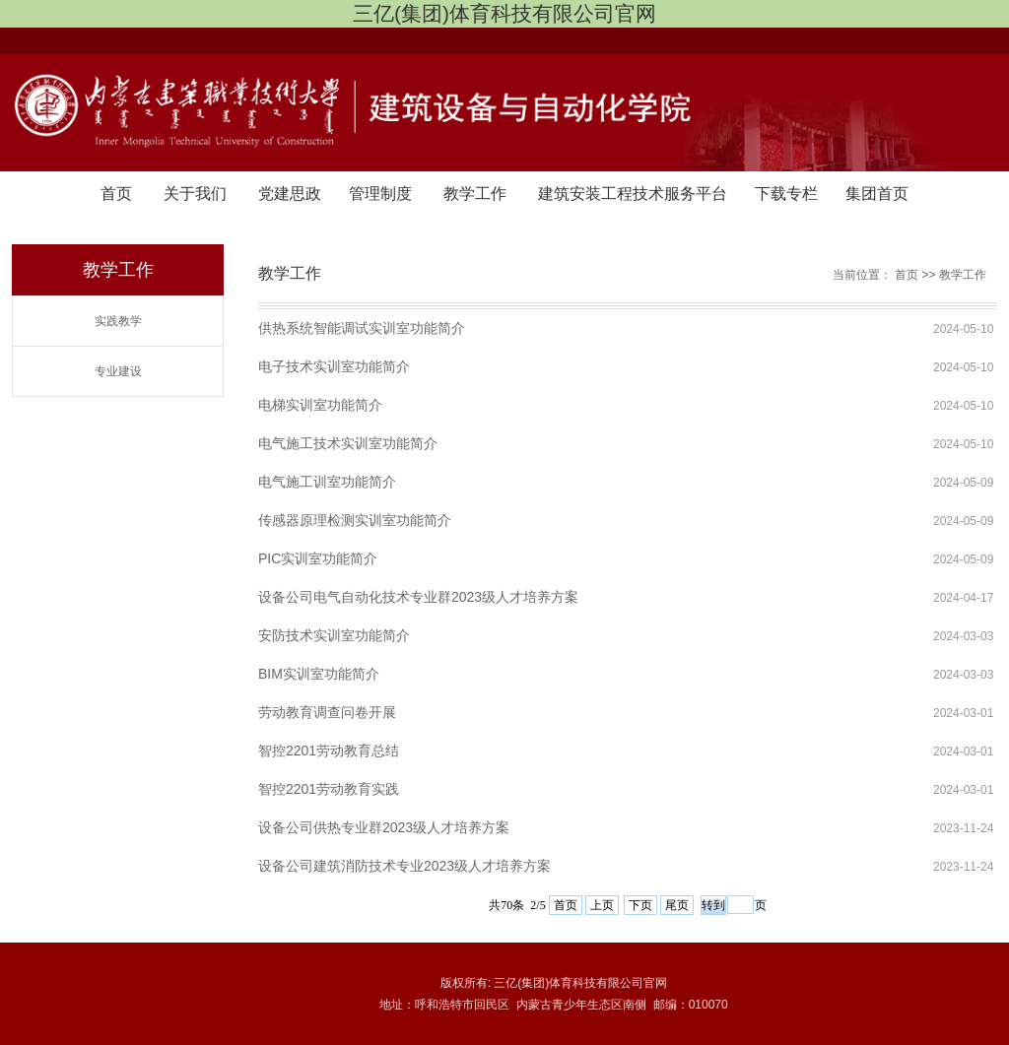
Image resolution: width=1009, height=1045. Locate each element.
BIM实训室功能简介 (318, 674)
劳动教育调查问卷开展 (327, 712)
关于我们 (195, 193)
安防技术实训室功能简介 (334, 635)
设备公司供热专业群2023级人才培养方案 (383, 827)
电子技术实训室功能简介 (334, 366)
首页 (116, 193)
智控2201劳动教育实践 (328, 789)
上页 (602, 905)
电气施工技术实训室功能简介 (347, 443)
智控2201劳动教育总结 (328, 750)
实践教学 (118, 321)
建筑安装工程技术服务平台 (632, 193)
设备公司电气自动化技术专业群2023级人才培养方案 (418, 597)
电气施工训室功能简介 (327, 482)
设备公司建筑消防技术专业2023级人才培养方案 (404, 866)
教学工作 (474, 193)
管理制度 (380, 193)
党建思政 (289, 193)
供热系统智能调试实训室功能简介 (361, 328)
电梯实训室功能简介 (320, 405)
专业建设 (118, 371)
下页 (640, 905)
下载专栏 (786, 193)
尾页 (677, 905)
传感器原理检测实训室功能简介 (354, 520)
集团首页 (876, 193)
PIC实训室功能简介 (317, 558)
